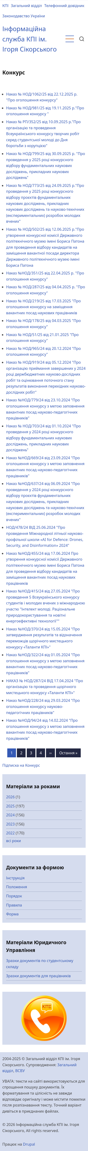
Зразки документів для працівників (38, 975)
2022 (10, 833)
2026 (10, 796)
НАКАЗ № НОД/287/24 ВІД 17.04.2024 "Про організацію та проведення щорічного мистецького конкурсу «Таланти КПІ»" (44, 686)
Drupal (29, 1144)
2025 (10, 806)
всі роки (13, 840)
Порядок (14, 896)
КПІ (5, 5)
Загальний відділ (26, 5)
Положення (16, 886)
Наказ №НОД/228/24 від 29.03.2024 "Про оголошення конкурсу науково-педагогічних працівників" (43, 706)
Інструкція (15, 878)
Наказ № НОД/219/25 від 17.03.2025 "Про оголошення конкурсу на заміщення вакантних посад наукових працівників (43, 306)
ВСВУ (20, 1070)
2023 (10, 824)
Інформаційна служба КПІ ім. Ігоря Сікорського (29, 38)
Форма (12, 914)
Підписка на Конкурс (21, 765)
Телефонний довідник (64, 5)
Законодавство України (23, 16)
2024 (10, 815)
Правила (14, 905)
